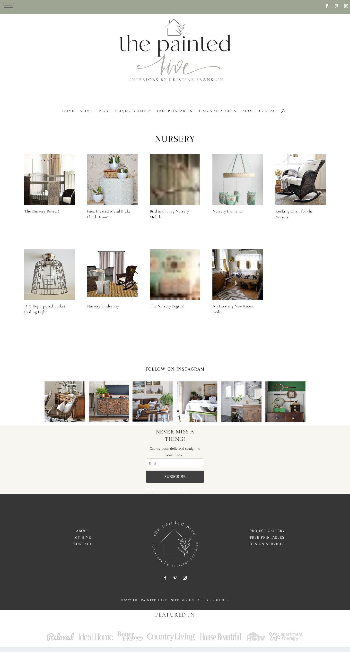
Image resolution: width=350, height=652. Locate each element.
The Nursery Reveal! (41, 216)
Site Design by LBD (189, 605)
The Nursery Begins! (167, 310)
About (82, 535)
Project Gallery (267, 535)
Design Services (267, 549)
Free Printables (267, 542)
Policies (220, 605)
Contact (82, 549)
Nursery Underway (103, 310)
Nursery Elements (227, 216)
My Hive (82, 542)
